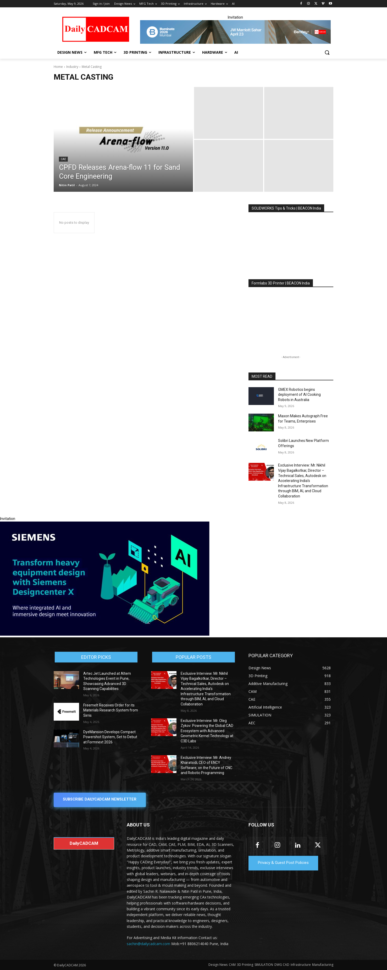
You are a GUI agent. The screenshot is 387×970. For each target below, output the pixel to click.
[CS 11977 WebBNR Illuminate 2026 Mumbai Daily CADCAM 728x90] (235, 32)
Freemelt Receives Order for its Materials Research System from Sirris (110, 710)
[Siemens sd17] (104, 634)
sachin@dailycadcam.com (148, 943)
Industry (72, 66)
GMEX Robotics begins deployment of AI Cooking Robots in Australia (299, 394)
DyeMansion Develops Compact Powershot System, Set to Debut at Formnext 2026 (110, 737)
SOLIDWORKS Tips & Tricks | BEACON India (286, 208)
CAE (63, 159)
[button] (327, 52)
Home (58, 66)
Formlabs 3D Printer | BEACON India (281, 283)
